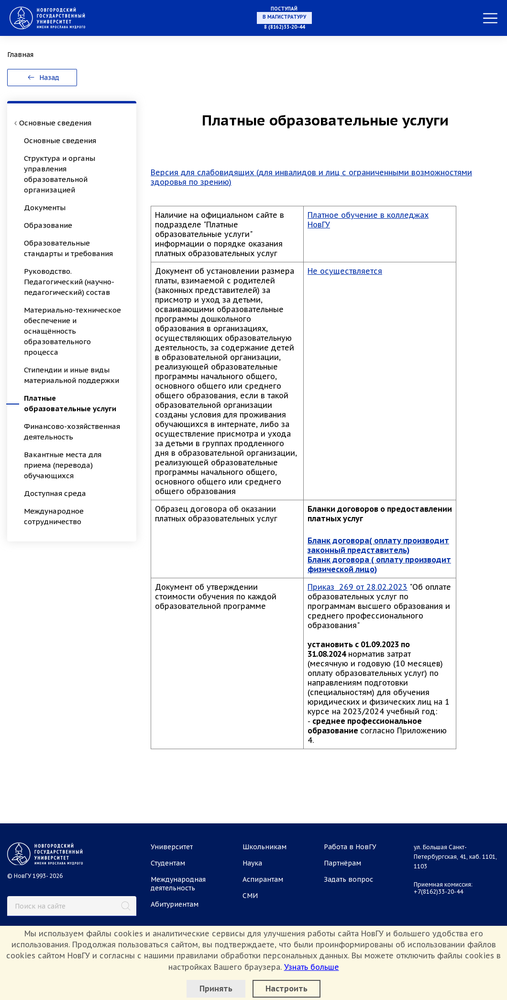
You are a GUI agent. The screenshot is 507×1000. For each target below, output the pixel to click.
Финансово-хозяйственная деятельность (72, 431)
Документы (45, 207)
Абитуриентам (174, 904)
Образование (48, 225)
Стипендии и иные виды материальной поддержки (71, 375)
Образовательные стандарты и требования (68, 248)
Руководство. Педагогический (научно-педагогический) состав (69, 282)
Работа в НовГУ (350, 847)
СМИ (250, 895)
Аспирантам (262, 879)
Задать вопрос (348, 879)
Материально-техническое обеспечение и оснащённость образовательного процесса (72, 331)
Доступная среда (55, 493)
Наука (252, 863)
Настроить (286, 988)
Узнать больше (311, 967)
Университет (172, 847)
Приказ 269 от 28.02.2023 (358, 587)
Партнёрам (342, 863)
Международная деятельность (178, 883)
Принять (215, 988)
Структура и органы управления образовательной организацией (59, 174)
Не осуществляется (345, 271)
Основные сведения (60, 140)
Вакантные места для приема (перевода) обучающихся (62, 465)
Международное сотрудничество (54, 516)
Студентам (168, 863)
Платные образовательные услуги (70, 403)
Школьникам (264, 847)
